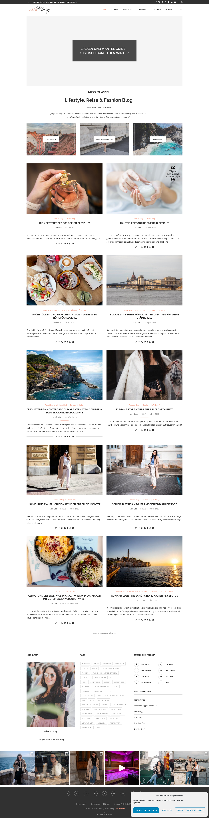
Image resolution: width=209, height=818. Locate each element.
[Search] (181, 10)
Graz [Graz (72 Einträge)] (112, 677)
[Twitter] (159, 2)
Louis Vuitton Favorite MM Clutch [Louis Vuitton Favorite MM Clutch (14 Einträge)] (110, 696)
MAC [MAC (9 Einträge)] (83, 700)
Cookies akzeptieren (146, 810)
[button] (29, 2)
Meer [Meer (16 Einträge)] (92, 700)
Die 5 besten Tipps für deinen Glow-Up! (64, 223)
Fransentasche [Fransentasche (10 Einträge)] (100, 677)
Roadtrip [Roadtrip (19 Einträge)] (85, 709)
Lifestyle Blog (140, 723)
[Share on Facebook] (59, 243)
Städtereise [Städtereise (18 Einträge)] (113, 718)
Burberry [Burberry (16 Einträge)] (107, 664)
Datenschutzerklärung (100, 804)
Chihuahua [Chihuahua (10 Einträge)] (119, 664)
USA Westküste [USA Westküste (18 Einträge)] (87, 723)
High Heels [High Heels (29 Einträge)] (86, 687)
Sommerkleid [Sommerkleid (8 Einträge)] (87, 714)
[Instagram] (162, 2)
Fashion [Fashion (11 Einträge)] (85, 673)
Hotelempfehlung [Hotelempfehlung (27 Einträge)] (102, 687)
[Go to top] (104, 814)
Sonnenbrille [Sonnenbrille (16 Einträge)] (118, 714)
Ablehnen (167, 810)
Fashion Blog (139, 700)
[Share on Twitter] (62, 243)
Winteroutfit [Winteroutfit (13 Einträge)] (115, 723)
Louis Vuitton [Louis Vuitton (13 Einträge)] (87, 696)
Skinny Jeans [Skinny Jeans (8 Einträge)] (116, 709)
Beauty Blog (139, 729)
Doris (106, 57)
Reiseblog (127, 10)
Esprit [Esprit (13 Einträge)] (94, 668)
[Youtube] (171, 2)
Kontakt (168, 10)
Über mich (156, 10)
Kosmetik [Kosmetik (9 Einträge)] (85, 691)
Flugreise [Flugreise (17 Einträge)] (86, 677)
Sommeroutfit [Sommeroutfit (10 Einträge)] (102, 714)
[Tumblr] (168, 2)
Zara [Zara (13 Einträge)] (98, 728)
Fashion (114, 10)
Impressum (81, 804)
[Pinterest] (165, 2)
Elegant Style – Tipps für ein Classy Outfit (144, 409)
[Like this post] (56, 243)
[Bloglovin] (178, 2)
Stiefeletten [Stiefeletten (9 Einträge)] (100, 718)
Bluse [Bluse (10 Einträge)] (96, 664)
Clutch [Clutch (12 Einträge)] (85, 668)
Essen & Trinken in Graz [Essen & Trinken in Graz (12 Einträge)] (110, 668)
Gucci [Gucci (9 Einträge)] (121, 677)
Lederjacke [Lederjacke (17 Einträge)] (98, 691)
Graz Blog (138, 717)
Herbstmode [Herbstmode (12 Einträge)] (119, 682)
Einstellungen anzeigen (190, 810)
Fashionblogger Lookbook (145, 705)
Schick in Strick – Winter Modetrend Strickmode (144, 504)
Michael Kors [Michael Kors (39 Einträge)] (103, 700)
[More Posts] (104, 633)
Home (104, 10)
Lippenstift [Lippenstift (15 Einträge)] (111, 691)
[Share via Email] (73, 243)
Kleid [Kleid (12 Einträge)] (116, 687)
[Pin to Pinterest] (65, 243)
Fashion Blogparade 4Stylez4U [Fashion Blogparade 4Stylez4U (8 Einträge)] (105, 673)
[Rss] (181, 2)
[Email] (175, 2)
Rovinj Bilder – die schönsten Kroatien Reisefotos (144, 595)
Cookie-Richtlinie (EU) (123, 804)
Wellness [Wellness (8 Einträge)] (101, 723)
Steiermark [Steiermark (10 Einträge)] (86, 718)
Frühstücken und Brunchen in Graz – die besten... (55, 2)
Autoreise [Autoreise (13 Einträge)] (86, 664)
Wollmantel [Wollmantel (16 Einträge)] (87, 728)
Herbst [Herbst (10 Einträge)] (107, 682)
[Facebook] (145, 664)
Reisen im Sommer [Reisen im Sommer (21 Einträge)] (119, 705)
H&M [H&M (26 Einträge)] (84, 682)
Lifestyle (142, 10)
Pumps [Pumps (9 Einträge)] (105, 705)
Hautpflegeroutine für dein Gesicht (144, 223)
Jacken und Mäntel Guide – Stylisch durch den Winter (64, 504)
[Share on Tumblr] (67, 243)
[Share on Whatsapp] (70, 243)
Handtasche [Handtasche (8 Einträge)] (95, 682)
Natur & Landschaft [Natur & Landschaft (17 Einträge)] (90, 705)
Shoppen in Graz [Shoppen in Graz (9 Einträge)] (100, 709)
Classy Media (120, 808)
